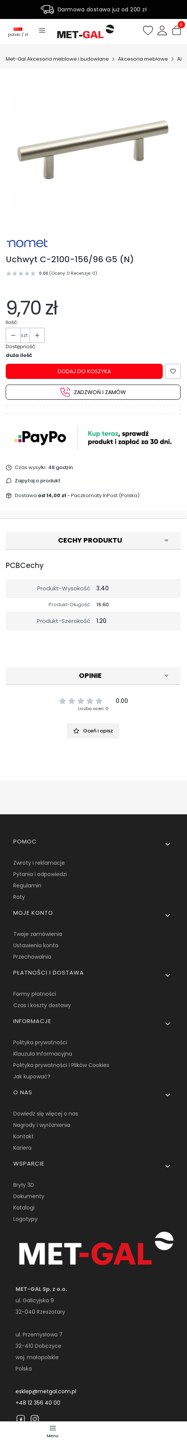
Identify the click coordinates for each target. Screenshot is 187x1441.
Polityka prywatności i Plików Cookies (61, 1065)
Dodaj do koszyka (84, 371)
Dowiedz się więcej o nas (45, 1113)
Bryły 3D (23, 1185)
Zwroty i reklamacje (39, 863)
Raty (19, 897)
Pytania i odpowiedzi (40, 874)
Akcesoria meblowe (143, 59)
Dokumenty (28, 1196)
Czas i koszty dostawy (42, 1005)
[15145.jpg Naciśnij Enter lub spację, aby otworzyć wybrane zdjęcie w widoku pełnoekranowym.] (93, 150)
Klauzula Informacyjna (42, 1054)
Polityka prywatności (40, 1042)
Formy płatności (34, 994)
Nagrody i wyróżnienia (41, 1125)
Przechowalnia (32, 957)
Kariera (22, 1148)
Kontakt (23, 1136)
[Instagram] (35, 1419)
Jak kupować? (31, 1076)
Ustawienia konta (35, 945)
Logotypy (25, 1219)
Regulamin (27, 885)
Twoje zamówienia (37, 934)
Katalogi (24, 1207)
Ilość (11, 322)
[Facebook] (21, 1419)
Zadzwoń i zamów (93, 392)
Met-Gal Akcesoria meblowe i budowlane (57, 59)
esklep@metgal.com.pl (46, 1391)
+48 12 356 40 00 (38, 1403)
